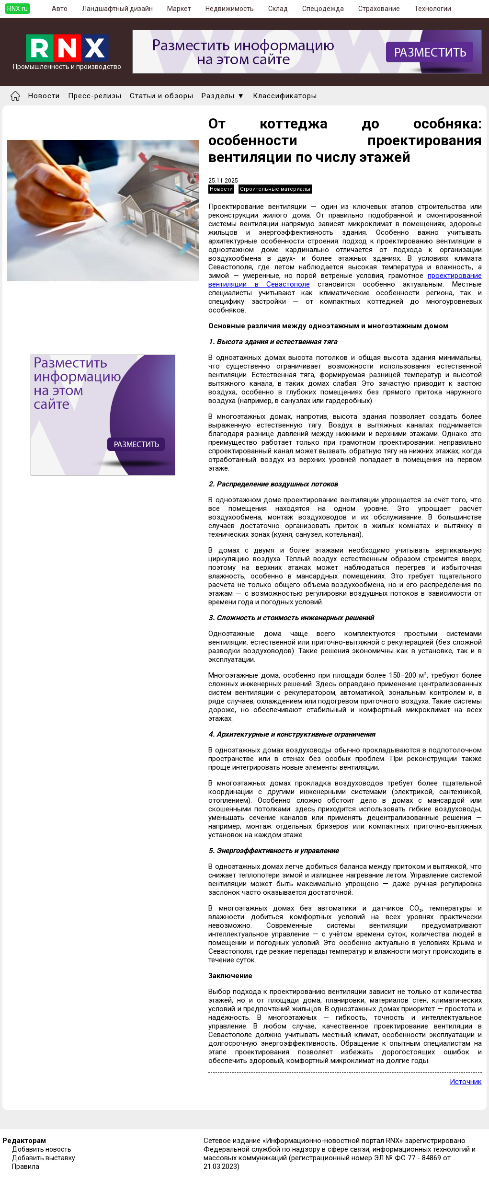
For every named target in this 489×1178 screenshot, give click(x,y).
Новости (44, 96)
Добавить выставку (43, 1158)
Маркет (179, 8)
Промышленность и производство (67, 63)
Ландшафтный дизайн (117, 8)
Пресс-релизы (95, 96)
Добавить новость (41, 1149)
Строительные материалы (275, 189)
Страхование (379, 8)
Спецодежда (323, 8)
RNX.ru (17, 8)
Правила (25, 1166)
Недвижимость (229, 8)
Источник (466, 1081)
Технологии (432, 8)
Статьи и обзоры (161, 96)
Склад (278, 8)
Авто (60, 8)
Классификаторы (285, 96)
